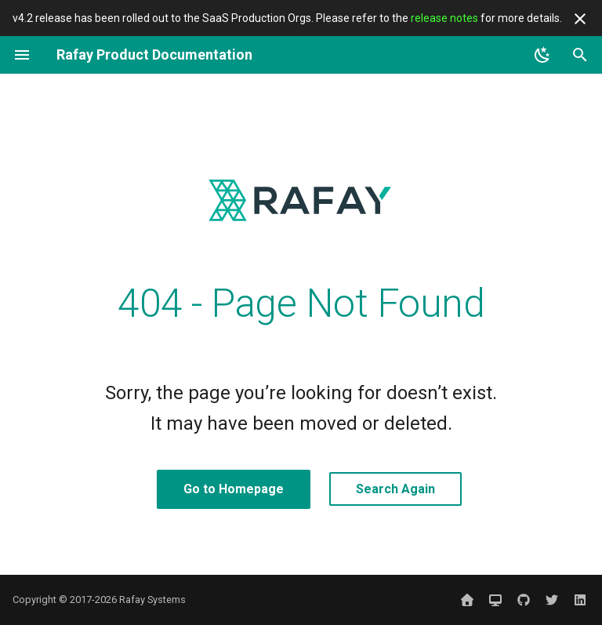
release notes (444, 18)
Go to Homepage (233, 488)
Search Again (395, 488)
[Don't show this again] (580, 18)
